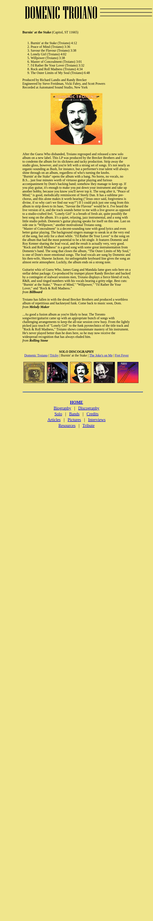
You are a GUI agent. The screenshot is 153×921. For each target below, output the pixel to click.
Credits (92, 414)
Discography (88, 408)
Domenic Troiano (35, 355)
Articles (54, 419)
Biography (62, 408)
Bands (74, 414)
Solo (58, 414)
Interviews (97, 419)
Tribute (89, 425)
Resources (66, 425)
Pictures (74, 419)
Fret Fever (122, 355)
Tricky (54, 355)
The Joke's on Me (101, 355)
